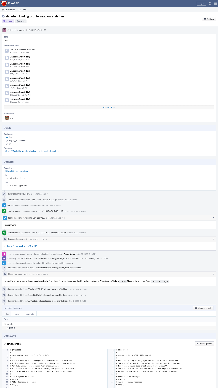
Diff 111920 (38, 217)
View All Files (109, 107)
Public (22, 21)
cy (10, 143)
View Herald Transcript (47, 199)
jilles (11, 137)
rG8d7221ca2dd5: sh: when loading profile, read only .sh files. (32, 151)
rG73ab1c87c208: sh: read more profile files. (47, 300)
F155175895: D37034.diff (22, 49)
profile (12, 327)
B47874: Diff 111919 (55, 211)
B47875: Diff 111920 (55, 232)
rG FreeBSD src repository (16, 171)
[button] (215, 3)
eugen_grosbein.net (17, 140)
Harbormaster (14, 211)
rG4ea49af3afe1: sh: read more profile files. (47, 294)
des (20, 30)
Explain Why (102, 258)
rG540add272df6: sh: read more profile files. (47, 289)
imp (11, 118)
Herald (11, 199)
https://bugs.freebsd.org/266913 (22, 246)
